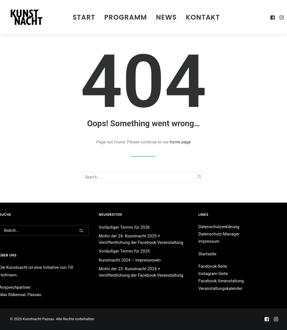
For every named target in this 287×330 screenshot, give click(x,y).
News (166, 17)
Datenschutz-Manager (219, 234)
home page (180, 142)
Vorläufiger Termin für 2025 (124, 251)
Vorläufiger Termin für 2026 (124, 227)
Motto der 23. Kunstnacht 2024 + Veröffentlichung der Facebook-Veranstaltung (141, 272)
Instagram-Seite (213, 273)
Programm (125, 17)
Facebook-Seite (212, 266)
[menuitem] (84, 17)
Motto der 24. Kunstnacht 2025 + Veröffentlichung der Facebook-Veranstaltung (141, 239)
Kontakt (203, 17)
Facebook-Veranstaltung (221, 280)
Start (84, 17)
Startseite (207, 253)
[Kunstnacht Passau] (26, 17)
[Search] (143, 177)
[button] (273, 17)
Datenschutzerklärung (218, 226)
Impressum (208, 241)
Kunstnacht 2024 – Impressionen (130, 260)
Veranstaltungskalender (220, 288)
